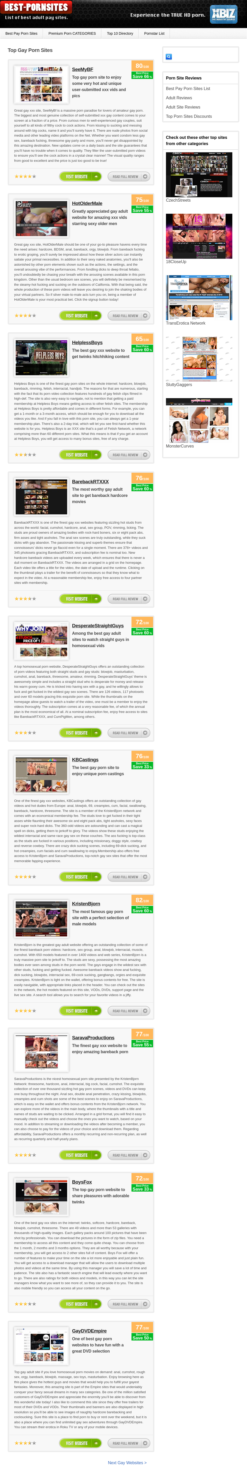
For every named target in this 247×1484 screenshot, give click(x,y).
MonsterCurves (180, 446)
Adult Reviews (179, 98)
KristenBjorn (86, 903)
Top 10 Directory (120, 33)
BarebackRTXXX (90, 481)
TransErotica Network (185, 323)
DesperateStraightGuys (98, 625)
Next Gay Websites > (127, 1463)
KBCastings (85, 759)
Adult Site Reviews (183, 107)
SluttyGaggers (179, 384)
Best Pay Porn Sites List (188, 88)
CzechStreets (178, 200)
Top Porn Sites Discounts (189, 116)
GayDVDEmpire (89, 1331)
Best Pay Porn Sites (21, 33)
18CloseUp (176, 262)
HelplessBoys (87, 342)
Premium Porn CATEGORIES (72, 33)
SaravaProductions (93, 1037)
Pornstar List (154, 33)
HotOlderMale (87, 203)
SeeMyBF (82, 69)
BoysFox (82, 1182)
